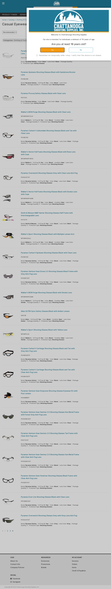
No (81, 50)
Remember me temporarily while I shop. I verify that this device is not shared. (70, 55)
